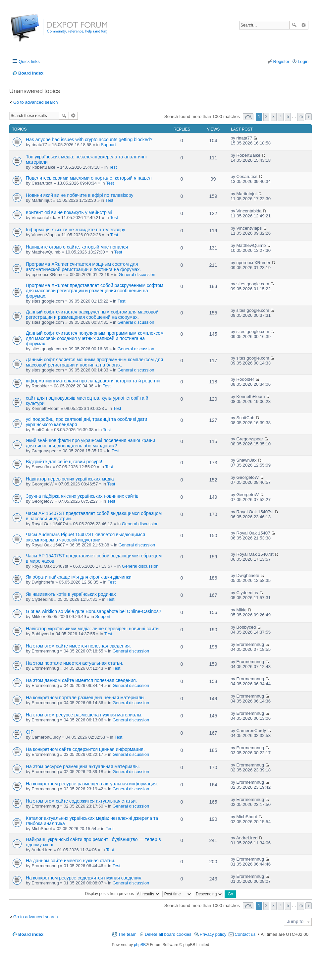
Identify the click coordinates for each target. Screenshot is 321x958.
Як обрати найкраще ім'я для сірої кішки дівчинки (79, 577)
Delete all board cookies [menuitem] (168, 934)
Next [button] (308, 116)
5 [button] (288, 116)
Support (108, 144)
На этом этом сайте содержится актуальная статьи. (81, 801)
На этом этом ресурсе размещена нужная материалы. (84, 714)
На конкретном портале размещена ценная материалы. (86, 697)
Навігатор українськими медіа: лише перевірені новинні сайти (92, 628)
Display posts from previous (123, 893)
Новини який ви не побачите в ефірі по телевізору (80, 195)
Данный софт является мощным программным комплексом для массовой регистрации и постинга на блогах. (94, 362)
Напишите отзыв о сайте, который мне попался (77, 247)
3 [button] (273, 116)
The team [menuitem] (127, 934)
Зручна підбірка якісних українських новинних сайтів (82, 496)
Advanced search (303, 25)
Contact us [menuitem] (245, 934)
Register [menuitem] (281, 61)
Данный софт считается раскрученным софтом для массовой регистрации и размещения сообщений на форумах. (92, 314)
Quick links (29, 61)
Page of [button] (248, 116)
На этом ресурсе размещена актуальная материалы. (83, 766)
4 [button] (281, 116)
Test (113, 167)
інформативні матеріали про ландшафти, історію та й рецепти (93, 380)
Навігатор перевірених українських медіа (70, 478)
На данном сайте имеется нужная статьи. (70, 860)
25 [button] (300, 116)
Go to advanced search (35, 102)
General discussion (137, 274)
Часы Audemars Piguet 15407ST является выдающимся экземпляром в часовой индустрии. (85, 537)
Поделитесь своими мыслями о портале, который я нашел (89, 178)
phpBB (140, 944)
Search (294, 25)
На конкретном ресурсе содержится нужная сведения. (84, 877)
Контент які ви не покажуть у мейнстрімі (69, 212)
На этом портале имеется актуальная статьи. (74, 663)
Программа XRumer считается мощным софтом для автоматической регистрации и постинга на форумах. (83, 266)
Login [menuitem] (303, 61)
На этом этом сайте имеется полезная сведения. (78, 645)
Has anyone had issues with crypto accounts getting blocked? (89, 139)
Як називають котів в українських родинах (71, 594)
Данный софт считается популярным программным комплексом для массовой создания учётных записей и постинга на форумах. (95, 338)
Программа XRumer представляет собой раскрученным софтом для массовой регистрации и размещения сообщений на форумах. (94, 291)
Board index (30, 934)
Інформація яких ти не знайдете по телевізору (75, 229)
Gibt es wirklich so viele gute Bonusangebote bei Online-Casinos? (93, 611)
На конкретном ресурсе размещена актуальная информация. (92, 783)
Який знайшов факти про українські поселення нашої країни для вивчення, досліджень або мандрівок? (90, 443)
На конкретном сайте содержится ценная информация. (85, 749)
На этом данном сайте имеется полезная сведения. (81, 680)
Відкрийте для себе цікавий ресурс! (64, 461)
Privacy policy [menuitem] (213, 934)
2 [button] (266, 116)
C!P (29, 732)
